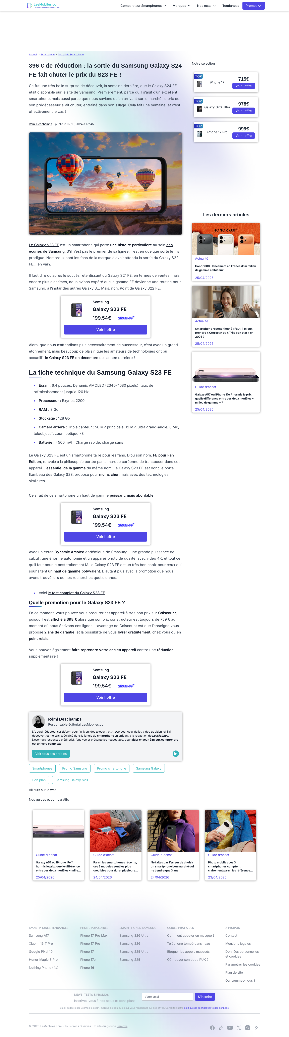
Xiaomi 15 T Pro (41, 943)
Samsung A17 (39, 935)
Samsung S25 (129, 960)
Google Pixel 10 (41, 952)
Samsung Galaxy (148, 768)
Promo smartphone (111, 768)
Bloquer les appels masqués (188, 952)
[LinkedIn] (176, 753)
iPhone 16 (86, 968)
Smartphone (48, 54)
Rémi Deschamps (40, 124)
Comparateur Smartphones (143, 6)
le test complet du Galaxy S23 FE (76, 593)
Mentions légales (238, 943)
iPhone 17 (86, 952)
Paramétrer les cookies (242, 964)
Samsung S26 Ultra (134, 935)
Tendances (230, 6)
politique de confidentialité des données (206, 1007)
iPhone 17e (87, 960)
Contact (231, 935)
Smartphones (42, 768)
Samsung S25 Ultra (134, 952)
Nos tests (206, 6)
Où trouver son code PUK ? (188, 960)
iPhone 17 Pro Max (93, 935)
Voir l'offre (105, 329)
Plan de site (234, 972)
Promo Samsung (74, 768)
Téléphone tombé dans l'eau (188, 943)
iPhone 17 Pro (89, 943)
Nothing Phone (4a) (43, 968)
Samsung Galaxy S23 (72, 780)
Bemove (122, 1026)
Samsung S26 (129, 943)
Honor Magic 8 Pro (43, 960)
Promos (253, 6)
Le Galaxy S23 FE (44, 245)
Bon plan (39, 780)
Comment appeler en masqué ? (190, 935)
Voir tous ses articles (51, 754)
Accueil (33, 54)
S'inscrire (205, 997)
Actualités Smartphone (71, 54)
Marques (182, 6)
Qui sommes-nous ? (240, 980)
